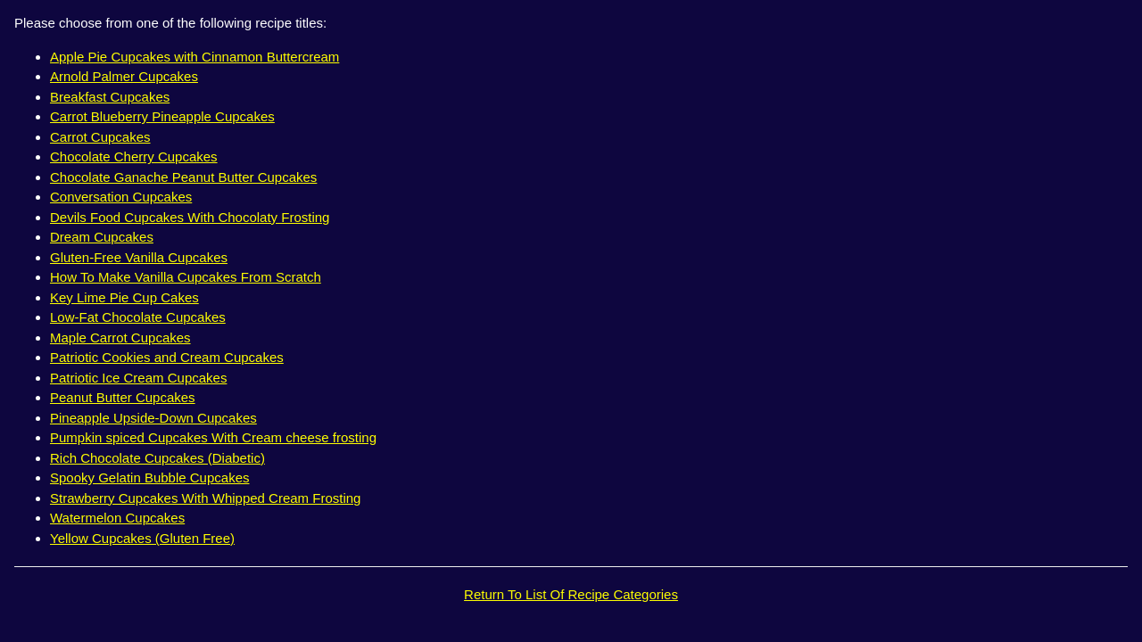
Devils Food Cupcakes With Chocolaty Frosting (189, 217)
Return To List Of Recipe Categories (571, 594)
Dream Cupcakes (101, 236)
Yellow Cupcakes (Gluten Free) (142, 538)
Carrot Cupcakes (100, 136)
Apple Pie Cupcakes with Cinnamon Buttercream (194, 56)
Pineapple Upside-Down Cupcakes (153, 417)
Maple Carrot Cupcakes (120, 337)
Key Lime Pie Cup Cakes (124, 297)
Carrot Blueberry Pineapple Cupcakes (162, 116)
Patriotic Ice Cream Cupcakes (138, 377)
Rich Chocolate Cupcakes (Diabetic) (157, 457)
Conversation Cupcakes (121, 196)
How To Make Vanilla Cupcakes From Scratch (185, 276)
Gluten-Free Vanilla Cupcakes (139, 257)
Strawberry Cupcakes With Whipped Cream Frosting (205, 498)
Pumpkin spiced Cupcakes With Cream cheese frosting (213, 437)
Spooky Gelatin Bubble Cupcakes (149, 477)
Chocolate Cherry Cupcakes (134, 156)
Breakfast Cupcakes (110, 96)
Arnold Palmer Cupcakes (124, 76)
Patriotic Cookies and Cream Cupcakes (167, 357)
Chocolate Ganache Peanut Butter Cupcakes (183, 177)
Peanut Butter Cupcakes (122, 397)
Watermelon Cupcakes (117, 517)
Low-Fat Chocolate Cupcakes (138, 317)
